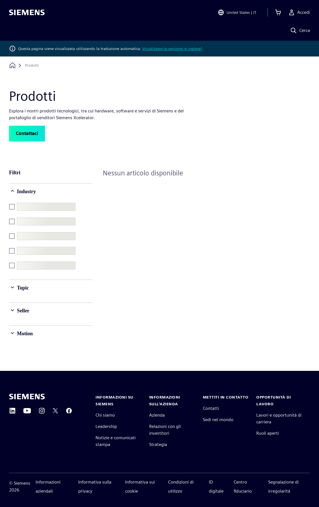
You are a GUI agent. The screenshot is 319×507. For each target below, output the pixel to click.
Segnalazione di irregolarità (283, 486)
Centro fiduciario (243, 486)
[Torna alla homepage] (12, 65)
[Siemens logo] (27, 12)
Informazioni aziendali (48, 486)
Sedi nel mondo (218, 419)
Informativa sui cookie (140, 486)
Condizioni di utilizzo (181, 486)
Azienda (157, 415)
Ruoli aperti (267, 433)
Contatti (211, 408)
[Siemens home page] (27, 396)
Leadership (106, 426)
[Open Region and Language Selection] (237, 12)
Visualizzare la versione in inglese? (172, 48)
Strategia (158, 444)
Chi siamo (105, 415)
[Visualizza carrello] (278, 12)
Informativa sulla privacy (94, 486)
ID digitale (216, 486)
